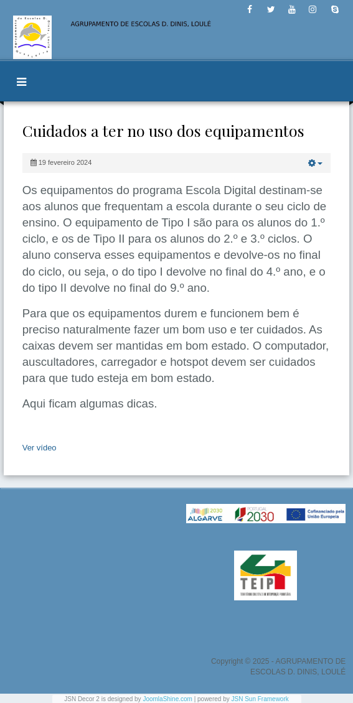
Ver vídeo (39, 447)
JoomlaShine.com (167, 699)
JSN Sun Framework (260, 699)
